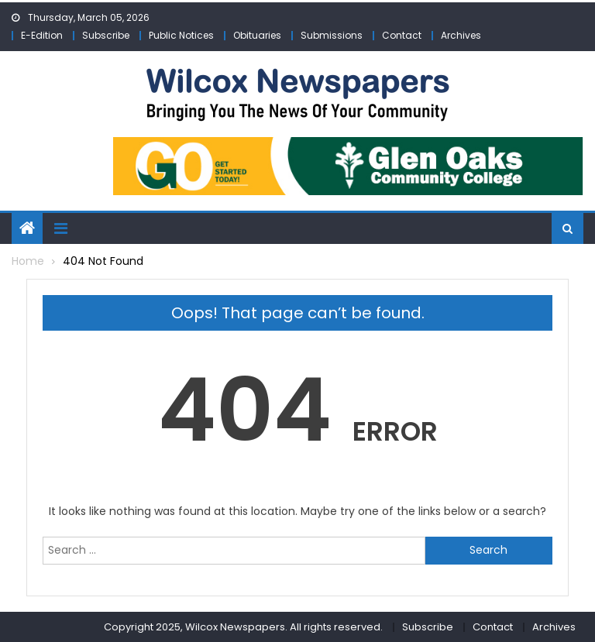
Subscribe (105, 35)
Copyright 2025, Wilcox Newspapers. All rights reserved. (243, 627)
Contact (401, 35)
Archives (461, 35)
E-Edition (42, 35)
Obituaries (257, 35)
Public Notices (181, 35)
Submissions (332, 35)
